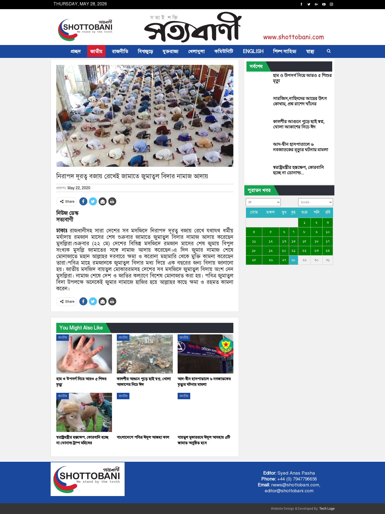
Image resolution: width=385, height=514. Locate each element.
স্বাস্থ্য (310, 51)
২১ (293, 251)
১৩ (284, 241)
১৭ (328, 241)
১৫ (304, 241)
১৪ (293, 241)
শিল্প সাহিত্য (284, 51)
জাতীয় (96, 51)
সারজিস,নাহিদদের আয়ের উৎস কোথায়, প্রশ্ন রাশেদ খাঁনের (300, 101)
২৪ (328, 251)
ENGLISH (253, 51)
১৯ (270, 251)
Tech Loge (327, 509)
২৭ (284, 260)
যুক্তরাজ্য (170, 51)
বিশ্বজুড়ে (145, 51)
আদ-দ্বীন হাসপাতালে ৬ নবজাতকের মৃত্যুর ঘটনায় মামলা (300, 147)
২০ (284, 251)
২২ (304, 251)
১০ (328, 232)
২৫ (254, 260)
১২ (271, 241)
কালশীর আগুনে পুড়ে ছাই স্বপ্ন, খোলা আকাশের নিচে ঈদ (298, 124)
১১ (254, 241)
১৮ (254, 251)
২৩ (316, 251)
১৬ (316, 241)
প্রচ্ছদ (76, 51)
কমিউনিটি (223, 51)
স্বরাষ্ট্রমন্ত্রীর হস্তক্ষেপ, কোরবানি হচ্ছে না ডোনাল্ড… (298, 170)
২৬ (271, 260)
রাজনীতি (120, 51)
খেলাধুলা (196, 51)
